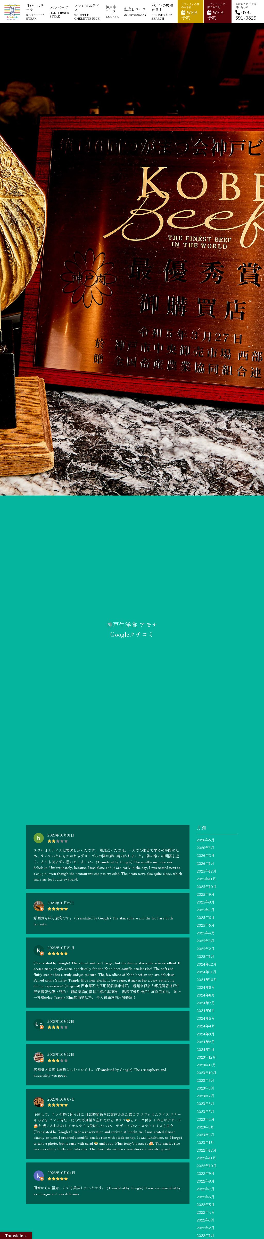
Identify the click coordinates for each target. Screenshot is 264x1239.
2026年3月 (205, 847)
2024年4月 (206, 1025)
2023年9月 (205, 1080)
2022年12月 (206, 1150)
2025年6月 (205, 917)
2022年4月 (206, 1212)
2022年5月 (205, 1204)
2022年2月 (205, 1227)
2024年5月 (206, 1018)
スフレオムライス (87, 11)
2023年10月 (206, 1072)
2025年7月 (205, 909)
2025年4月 (206, 932)
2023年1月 (205, 1142)
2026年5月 (205, 839)
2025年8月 (205, 902)
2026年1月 (205, 863)
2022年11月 (206, 1157)
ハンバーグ (59, 11)
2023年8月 (205, 1088)
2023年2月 (205, 1134)
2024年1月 (205, 1049)
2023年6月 (205, 1103)
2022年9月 (205, 1173)
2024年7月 (206, 1002)
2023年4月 (205, 1119)
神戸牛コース (112, 11)
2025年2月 (205, 948)
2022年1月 (205, 1235)
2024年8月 (206, 995)
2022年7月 (205, 1188)
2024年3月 (205, 1033)
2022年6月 (205, 1196)
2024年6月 (206, 1010)
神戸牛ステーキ (35, 11)
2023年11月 (206, 1064)
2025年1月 (205, 956)
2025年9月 (205, 894)
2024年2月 (206, 1041)
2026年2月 (205, 855)
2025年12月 (206, 871)
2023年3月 (205, 1126)
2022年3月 (205, 1220)
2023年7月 (205, 1095)
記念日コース (135, 11)
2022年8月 (205, 1181)
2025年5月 (205, 925)
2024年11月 (206, 971)
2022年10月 (207, 1165)
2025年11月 (206, 878)
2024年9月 (206, 987)
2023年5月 (205, 1111)
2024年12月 (207, 964)
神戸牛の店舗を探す (162, 11)
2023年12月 (206, 1057)
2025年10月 (207, 886)
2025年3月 (205, 940)
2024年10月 (207, 979)
